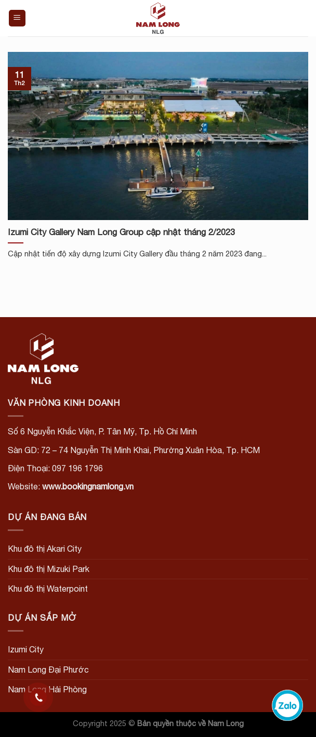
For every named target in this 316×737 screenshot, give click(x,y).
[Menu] (17, 18)
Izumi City (26, 649)
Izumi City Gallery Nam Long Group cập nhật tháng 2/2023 (121, 232)
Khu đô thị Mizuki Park (48, 569)
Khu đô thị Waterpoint (48, 588)
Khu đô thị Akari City (45, 548)
